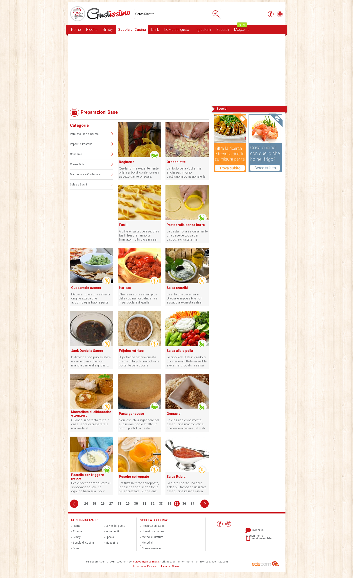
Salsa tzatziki (177, 288)
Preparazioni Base (153, 525)
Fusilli (123, 225)
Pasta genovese (131, 414)
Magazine (241, 28)
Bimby (108, 29)
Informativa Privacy (144, 566)
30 (136, 503)
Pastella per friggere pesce (87, 476)
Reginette (126, 162)
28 (119, 503)
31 (144, 503)
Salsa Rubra (176, 477)
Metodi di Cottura (152, 537)
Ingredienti (203, 29)
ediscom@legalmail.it (146, 561)
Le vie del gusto (176, 29)
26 (102, 503)
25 (94, 503)
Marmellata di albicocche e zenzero (91, 413)
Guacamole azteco (86, 288)
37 (192, 503)
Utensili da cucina (153, 531)
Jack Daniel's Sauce (87, 351)
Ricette (91, 29)
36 (184, 503)
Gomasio (174, 414)
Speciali (222, 29)
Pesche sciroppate (134, 477)
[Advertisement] (176, 69)
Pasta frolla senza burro (186, 225)
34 (169, 503)
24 (86, 503)
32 (152, 503)
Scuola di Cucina (132, 29)
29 (127, 503)
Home (76, 29)
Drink (155, 29)
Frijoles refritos (131, 351)
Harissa (125, 288)
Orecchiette (176, 162)
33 (161, 503)
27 (111, 503)
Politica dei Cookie (169, 566)
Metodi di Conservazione (151, 545)
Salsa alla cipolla (180, 351)
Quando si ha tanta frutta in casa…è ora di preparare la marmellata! (90, 424)
